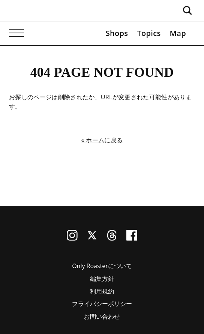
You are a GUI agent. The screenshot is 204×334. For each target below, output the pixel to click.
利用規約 (102, 291)
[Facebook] (131, 238)
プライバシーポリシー (102, 304)
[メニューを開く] (16, 33)
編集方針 (102, 278)
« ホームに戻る (102, 140)
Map (178, 33)
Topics (148, 33)
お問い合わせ (102, 316)
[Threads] (111, 238)
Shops (117, 33)
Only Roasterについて (102, 266)
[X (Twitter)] (92, 238)
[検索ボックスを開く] (187, 10)
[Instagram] (72, 238)
